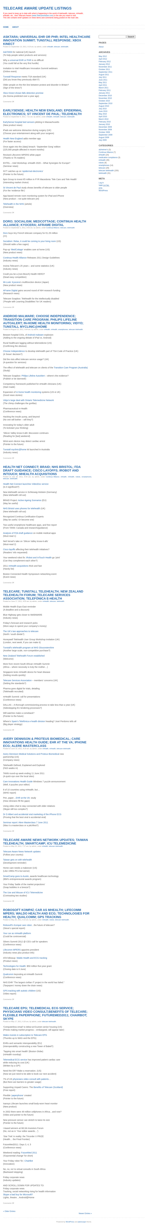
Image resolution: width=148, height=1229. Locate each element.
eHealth (50, 47)
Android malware (35, 335)
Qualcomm (8, 974)
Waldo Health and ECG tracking (31, 958)
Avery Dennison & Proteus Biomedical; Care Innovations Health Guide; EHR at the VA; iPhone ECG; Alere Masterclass (44, 742)
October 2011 (104, 69)
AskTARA (7, 52)
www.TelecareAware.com (42, 15)
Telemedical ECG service (15, 1059)
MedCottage (17, 249)
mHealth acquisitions (18, 566)
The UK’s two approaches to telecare (20, 631)
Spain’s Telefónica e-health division (28, 721)
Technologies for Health (14, 966)
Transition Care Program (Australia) (71, 367)
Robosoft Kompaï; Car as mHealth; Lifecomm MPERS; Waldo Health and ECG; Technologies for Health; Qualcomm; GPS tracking (46, 913)
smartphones (63, 329)
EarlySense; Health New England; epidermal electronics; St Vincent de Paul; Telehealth (42, 112)
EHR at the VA (23, 798)
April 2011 (103, 85)
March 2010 (103, 119)
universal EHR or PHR (20, 60)
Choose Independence (14, 351)
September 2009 (105, 135)
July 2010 (103, 109)
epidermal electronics (33, 171)
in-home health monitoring (28, 392)
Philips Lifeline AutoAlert (33, 376)
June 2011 (103, 80)
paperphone (17, 1095)
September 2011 (105, 72)
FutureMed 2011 (29, 1152)
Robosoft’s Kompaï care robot (17, 925)
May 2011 (103, 82)
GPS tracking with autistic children (19, 990)
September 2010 (105, 103)
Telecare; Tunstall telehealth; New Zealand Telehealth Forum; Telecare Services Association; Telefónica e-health (43, 595)
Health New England (13, 138)
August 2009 (104, 137)
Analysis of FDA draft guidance (18, 533)
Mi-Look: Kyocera (11, 282)
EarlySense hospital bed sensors (19, 122)
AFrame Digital (10, 290)
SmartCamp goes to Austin (16, 876)
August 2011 (104, 75)
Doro (5, 233)
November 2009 (105, 130)
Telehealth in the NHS (13, 204)
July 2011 (103, 77)
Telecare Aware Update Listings (37, 8)
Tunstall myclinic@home (14, 449)
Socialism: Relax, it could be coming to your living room (29, 241)
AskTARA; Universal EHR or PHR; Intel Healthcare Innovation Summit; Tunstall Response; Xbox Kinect (46, 40)
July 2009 (103, 140)
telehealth (64, 47)
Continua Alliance (52, 228)
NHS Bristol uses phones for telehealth (21, 508)
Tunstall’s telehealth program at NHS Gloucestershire (28, 647)
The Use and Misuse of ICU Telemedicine (23, 892)
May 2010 (103, 114)
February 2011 (105, 90)
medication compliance (108, 157)
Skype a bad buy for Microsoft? (18, 1194)
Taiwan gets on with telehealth (17, 859)
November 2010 (105, 98)
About (15, 27)
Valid (104, 185)
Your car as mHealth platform (17, 933)
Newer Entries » (85, 1213)
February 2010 (105, 122)
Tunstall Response (12, 76)
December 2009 (105, 127)
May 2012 (103, 56)
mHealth (56, 117)
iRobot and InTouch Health (39, 557)
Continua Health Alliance (15, 257)
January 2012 (104, 64)
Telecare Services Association (17, 680)
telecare (57, 47)
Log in (101, 183)
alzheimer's (103, 150)
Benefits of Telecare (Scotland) (48, 1087)
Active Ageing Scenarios (29, 500)
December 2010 (105, 96)
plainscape (82, 1222)
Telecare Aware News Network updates (22, 851)
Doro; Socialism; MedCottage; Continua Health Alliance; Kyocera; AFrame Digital (44, 223)
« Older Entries (9, 1211)
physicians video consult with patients (31, 1079)
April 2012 (103, 59)
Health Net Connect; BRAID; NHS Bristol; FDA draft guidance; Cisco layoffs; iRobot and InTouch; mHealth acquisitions (42, 470)
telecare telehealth (76, 329)
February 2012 (105, 61)
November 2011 (105, 67)
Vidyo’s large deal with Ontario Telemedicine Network (28, 400)
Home (6, 27)
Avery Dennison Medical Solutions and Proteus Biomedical (31, 754)
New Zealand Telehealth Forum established (24, 656)
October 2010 (104, 101)
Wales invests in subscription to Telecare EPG (25, 1035)
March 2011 (103, 88)
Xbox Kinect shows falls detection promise (23, 93)
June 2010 (103, 111)
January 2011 (104, 93)
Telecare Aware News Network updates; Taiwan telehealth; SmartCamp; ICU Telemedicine (45, 841)
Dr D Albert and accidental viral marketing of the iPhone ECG (32, 814)
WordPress (103, 190)
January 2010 (104, 124)
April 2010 (103, 116)
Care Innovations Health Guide (18, 781)
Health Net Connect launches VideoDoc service (26, 484)
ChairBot (29, 1161)
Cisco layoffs (9, 549)
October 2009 (104, 132)
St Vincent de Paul (12, 187)
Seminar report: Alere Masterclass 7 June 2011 (25, 822)
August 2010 (104, 106)
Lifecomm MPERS (12, 950)
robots (78, 477)
